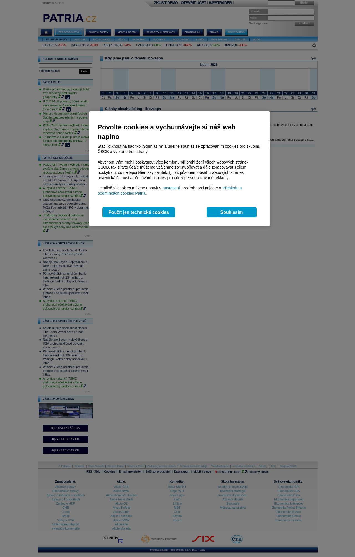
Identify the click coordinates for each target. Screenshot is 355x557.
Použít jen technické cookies (138, 212)
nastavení (171, 188)
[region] (179, 168)
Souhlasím (231, 212)
